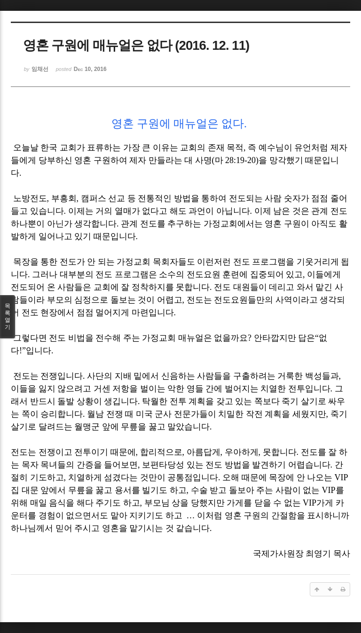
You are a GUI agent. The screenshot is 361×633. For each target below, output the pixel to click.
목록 (7, 317)
